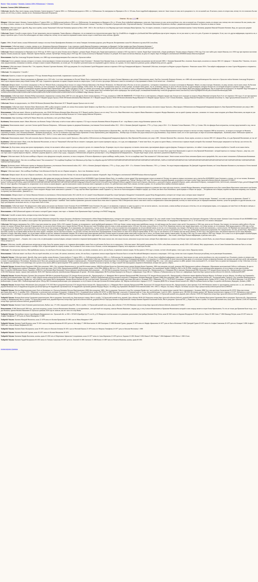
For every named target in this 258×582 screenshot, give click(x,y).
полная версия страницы (9, 349)
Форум (3, 4)
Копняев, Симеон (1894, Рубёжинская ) (32, 4)
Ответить (50, 4)
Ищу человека (12, 4)
